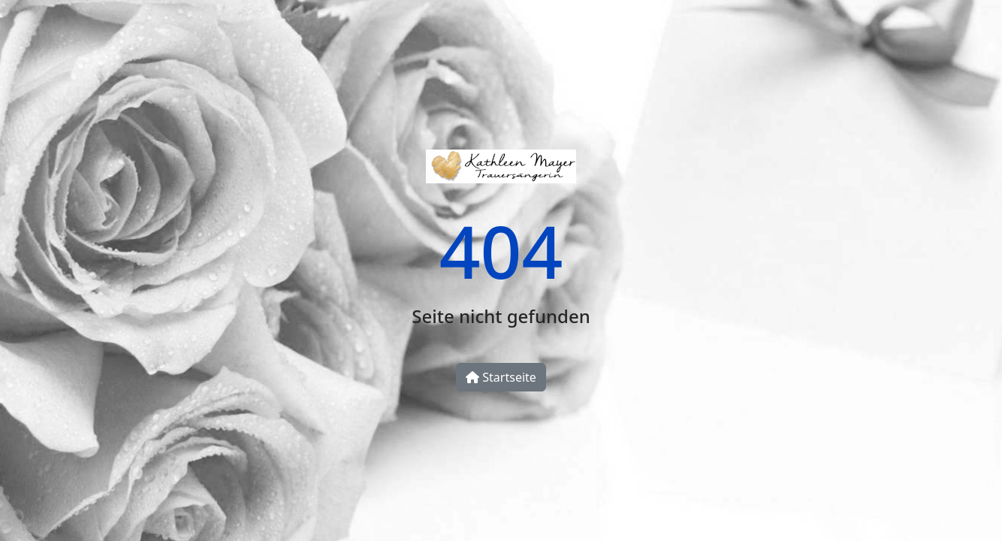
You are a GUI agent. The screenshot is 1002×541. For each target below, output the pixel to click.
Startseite (501, 377)
